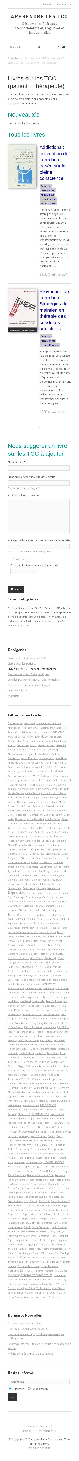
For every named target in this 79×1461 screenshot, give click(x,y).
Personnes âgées (39, 1153)
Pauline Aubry (22, 1149)
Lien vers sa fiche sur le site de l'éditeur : (33, 476)
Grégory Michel (40, 962)
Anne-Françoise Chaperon (21, 767)
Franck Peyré (26, 936)
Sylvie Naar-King (44, 1231)
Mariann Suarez (60, 1070)
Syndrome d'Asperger (26, 1236)
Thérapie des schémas (51, 1244)
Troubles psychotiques (30, 1279)
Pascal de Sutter (31, 1140)
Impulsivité (13, 984)
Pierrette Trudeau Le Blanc (40, 1175)
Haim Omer (13, 967)
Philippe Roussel (16, 1162)
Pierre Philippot (48, 1171)
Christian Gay (48, 841)
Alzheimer (13, 754)
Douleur (59, 897)
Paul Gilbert (56, 1145)
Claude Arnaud (36, 853)
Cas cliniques (55, 823)
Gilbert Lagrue (57, 954)
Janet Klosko (38, 1001)
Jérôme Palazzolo (33, 1027)
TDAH (53, 1235)
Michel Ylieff (24, 1114)
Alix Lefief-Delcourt (26, 749)
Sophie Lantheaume (58, 1210)
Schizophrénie (53, 1205)
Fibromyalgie (42, 928)
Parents (51, 1136)
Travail (63, 1257)
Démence (41, 888)
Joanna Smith (49, 1027)
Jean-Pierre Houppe (58, 1018)
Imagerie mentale (58, 980)
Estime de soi (44, 919)
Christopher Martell (18, 853)
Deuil (28, 884)
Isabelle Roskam (16, 992)
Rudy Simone (30, 1201)
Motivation (42, 1118)
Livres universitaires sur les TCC (27, 658)
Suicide (27, 1227)
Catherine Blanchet (17, 828)
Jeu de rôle (63, 1023)
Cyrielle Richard (61, 867)
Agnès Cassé (56, 736)
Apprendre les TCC (39, 16)
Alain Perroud (37, 741)
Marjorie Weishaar (17, 1092)
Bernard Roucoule (55, 806)
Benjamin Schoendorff (39, 802)
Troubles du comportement (38, 1270)
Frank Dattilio (34, 945)
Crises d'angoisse (29, 867)
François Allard (41, 936)
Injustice (25, 984)
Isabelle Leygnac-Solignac (56, 988)
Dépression (16, 893)
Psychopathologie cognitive (22, 1184)
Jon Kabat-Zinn (15, 1036)
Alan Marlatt (48, 190)
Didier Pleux (51, 893)
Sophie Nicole (30, 1214)
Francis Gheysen (47, 932)
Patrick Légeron (25, 1145)
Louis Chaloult (26, 1053)
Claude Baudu (53, 853)
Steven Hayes (14, 1218)
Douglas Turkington (44, 897)
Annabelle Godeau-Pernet (21, 762)
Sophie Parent (45, 1214)
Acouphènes (14, 732)
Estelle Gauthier (28, 919)
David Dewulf (24, 875)
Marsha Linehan (50, 1092)
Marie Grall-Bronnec (31, 1079)
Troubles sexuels (51, 1279)
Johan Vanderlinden (18, 1031)
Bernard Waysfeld (17, 810)
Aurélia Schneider (45, 789)
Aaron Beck (29, 723)
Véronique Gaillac (26, 1288)
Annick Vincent (58, 771)
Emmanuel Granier (55, 906)
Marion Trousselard (59, 1088)
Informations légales (36, 1426)
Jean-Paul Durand (51, 1014)
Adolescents (16, 736)
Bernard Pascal (15, 806)
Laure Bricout (33, 1044)
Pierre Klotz (32, 1171)
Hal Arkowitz (27, 967)
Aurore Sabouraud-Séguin (54, 793)
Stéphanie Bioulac (50, 1218)
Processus (60, 1175)
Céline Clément (43, 832)
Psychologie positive (59, 1179)
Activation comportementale (36, 732)
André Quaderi (46, 758)
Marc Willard (24, 1070)
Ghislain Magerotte (38, 954)
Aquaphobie (39, 780)
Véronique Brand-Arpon (43, 1284)
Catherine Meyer (37, 828)
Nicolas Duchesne (28, 1127)
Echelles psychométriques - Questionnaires (34, 679)
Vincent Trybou (15, 1292)
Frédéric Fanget (26, 949)
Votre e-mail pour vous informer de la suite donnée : (39, 540)
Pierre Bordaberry (58, 1166)
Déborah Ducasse (41, 884)
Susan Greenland (40, 1227)
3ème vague (15, 723)
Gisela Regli (50, 958)
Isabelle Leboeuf (33, 988)
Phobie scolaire (34, 1162)
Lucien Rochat (27, 1057)
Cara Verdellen (26, 823)
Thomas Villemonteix (43, 1253)
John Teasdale (36, 1031)
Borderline (36, 814)
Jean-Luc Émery (32, 1010)
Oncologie (24, 1136)
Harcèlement (26, 971)
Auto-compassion (28, 797)
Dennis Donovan (50, 345)
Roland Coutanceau (54, 1197)
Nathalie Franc (43, 1122)
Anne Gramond (43, 762)
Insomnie (35, 984)
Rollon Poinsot (15, 1201)
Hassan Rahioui (41, 971)
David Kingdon (56, 875)
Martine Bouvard (29, 1100)
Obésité (44, 1132)
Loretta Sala (63, 1049)
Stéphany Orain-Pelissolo (32, 1223)
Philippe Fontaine (17, 1158)
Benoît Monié (58, 802)
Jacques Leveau (34, 997)
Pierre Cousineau (16, 1171)
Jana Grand (25, 1001)
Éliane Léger (26, 923)
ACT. (36, 727)
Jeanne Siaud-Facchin (18, 1023)
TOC (19, 1257)
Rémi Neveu (49, 1192)
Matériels (13, 695)
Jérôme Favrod (15, 1027)
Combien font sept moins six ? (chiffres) (34, 565)
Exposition (13, 923)
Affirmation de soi (37, 736)
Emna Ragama (53, 910)
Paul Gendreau (41, 1145)
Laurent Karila (23, 1049)
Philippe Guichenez (37, 1158)
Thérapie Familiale (17, 1249)
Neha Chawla (48, 199)
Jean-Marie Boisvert (52, 1010)
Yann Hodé (29, 1297)
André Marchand (29, 758)
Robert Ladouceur (33, 1197)
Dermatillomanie (16, 884)
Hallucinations (42, 967)
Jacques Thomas (51, 997)
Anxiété (39, 775)
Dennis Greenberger (52, 879)
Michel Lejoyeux (48, 1109)
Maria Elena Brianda (41, 1070)
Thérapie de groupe (26, 1244)
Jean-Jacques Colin (51, 1005)
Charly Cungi (24, 841)
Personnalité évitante (18, 1153)
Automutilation (46, 797)
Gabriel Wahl (60, 949)
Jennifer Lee (50, 1023)
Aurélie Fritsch (32, 793)
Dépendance (53, 888)
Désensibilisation (35, 893)
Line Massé (50, 1049)
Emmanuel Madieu (17, 910)
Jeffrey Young (36, 1023)
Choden (36, 841)
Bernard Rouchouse (34, 806)
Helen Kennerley (58, 971)
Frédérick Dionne (44, 949)
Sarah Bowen (48, 203)
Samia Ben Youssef (60, 1201)
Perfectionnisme (39, 1149)
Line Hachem (37, 1049)
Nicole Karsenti (46, 1127)
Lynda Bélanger (53, 1057)
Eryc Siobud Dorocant (56, 915)
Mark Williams (35, 1092)
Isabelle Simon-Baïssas (37, 992)
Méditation (48, 1105)
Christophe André (17, 849)
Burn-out (20, 819)
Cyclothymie (45, 867)
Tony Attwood (31, 1257)
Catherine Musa (55, 828)
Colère (34, 862)
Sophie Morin (15, 1214)
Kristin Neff (59, 1040)
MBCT (60, 1100)
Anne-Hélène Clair (44, 767)
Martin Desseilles (50, 1096)
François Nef (31, 941)
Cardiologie (41, 823)
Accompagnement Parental (53, 728)
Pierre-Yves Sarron (17, 1175)
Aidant (26, 741)
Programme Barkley (18, 1179)
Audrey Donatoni (26, 789)
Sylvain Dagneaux (59, 1227)
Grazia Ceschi (24, 962)
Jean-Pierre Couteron (36, 1018)
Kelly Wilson (46, 1040)
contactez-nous (21, 625)
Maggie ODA (24, 1066)
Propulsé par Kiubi (39, 1448)
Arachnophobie (54, 780)
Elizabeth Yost (31, 906)
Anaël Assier (44, 754)
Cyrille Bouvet (15, 871)
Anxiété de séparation (58, 776)
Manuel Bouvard (54, 1066)
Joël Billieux (63, 1027)
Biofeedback (22, 815)
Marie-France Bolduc (48, 1083)
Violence (29, 1292)
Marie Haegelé (50, 1079)
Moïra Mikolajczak (27, 1118)
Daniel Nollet (30, 871)
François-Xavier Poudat (50, 941)
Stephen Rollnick (62, 1214)
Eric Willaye (38, 915)
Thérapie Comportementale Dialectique (34, 1240)
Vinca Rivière (58, 1288)
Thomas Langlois (23, 1253)
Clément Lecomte (60, 858)
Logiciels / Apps (17, 690)
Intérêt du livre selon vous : (24, 495)
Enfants (14, 914)
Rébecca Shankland (32, 1192)
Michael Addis (31, 1109)
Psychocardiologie (38, 1179)
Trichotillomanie (16, 1262)
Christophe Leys (36, 849)
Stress (49, 1223)
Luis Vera (39, 1057)
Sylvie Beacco (28, 1231)
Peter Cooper (56, 1153)
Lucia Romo (53, 1053)
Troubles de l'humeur (29, 1266)
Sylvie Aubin (14, 1231)
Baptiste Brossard (17, 802)
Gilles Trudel (36, 958)
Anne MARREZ (59, 762)
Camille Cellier (52, 819)
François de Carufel (60, 936)
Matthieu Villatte (47, 1100)
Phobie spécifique (19, 1166)
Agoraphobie (14, 741)
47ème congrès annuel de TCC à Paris (30, 1353)
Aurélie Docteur (16, 793)
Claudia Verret (42, 858)
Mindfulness (47, 194)
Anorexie (12, 776)
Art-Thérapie (36, 784)
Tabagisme (44, 1236)
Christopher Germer (56, 849)
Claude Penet (27, 858)
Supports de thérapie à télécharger (29, 685)
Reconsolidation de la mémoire (41, 1188)
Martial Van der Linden (28, 1096)
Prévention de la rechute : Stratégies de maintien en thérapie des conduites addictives (54, 310)
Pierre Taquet (63, 1171)
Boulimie (49, 814)
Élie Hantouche (41, 923)
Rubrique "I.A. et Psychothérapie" (28, 1328)
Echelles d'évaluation (39, 901)
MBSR (67, 1100)
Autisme (13, 797)
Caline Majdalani (35, 819)
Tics (57, 1253)
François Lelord (16, 941)
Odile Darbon (57, 1132)
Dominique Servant (23, 897)
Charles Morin (37, 836)
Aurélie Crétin (62, 789)
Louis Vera (40, 1053)
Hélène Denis (27, 980)
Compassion (45, 862)
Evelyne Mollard (61, 919)
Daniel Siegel (45, 871)
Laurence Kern (48, 1044)
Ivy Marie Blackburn (60, 992)
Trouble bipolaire (50, 1261)
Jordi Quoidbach (46, 1036)
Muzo (52, 1118)
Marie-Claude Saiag (27, 1083)
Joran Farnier (30, 1036)
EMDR (42, 906)
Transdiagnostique (49, 1257)
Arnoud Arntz (21, 784)
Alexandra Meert (46, 745)
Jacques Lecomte (16, 997)
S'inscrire (47, 4)
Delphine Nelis (15, 879)
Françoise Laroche (17, 945)
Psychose (42, 1184)
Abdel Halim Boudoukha (48, 723)
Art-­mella (47, 784)
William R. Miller (58, 1292)
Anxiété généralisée (19, 780)
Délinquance (29, 888)
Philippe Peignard (57, 1158)
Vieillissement (43, 1288)
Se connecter (63, 4)
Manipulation (38, 1066)
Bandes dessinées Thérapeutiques (29, 674)
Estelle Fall (13, 919)
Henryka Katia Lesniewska (39, 975)
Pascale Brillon (47, 1140)
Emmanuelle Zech (37, 910)
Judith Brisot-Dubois (28, 1040)
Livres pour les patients (22, 663)
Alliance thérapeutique (48, 749)
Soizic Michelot (25, 1210)
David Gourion (40, 875)
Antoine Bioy (25, 776)
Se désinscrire (40, 1388)
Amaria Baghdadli (28, 754)
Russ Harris (44, 1201)
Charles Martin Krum (18, 836)
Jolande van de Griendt (56, 1031)
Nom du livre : (17, 462)
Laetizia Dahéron (16, 1044)
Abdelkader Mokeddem (20, 728)
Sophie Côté (41, 1210)
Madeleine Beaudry (48, 1062)
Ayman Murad (61, 797)
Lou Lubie (13, 1053)
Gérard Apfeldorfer (18, 954)
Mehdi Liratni (14, 1105)
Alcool (33, 745)
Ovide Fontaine (39, 1136)
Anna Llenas (61, 758)
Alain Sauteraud (53, 741)
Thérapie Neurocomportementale (45, 1249)
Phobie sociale (53, 1162)
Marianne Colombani (18, 1075)
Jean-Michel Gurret (32, 1014)
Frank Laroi (47, 945)
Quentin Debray (56, 1184)
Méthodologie (15, 1109)
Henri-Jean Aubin (16, 975)
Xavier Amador (15, 1297)
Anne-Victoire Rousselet (37, 771)
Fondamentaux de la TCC (23, 932)
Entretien (27, 915)
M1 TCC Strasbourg (27, 1062)
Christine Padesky (33, 845)
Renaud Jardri (15, 1192)
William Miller (42, 1292)
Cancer (64, 819)
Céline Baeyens (25, 832)
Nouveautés (29, 1131)
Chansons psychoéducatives (25, 1323)
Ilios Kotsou (41, 980)
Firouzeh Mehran (58, 928)
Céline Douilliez (60, 832)
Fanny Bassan (27, 928)
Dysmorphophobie (18, 901)
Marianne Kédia (38, 1075)
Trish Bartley (32, 1262)
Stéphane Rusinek (31, 1218)
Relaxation (63, 1188)
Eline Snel (56, 901)
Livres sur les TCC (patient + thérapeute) (32, 668)
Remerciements (46, 1430)
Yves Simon (41, 1297)
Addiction (46, 186)
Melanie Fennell (31, 1105)
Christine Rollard (51, 845)
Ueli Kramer (23, 1284)
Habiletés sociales (58, 962)
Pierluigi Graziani (39, 1166)
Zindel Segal (54, 1297)
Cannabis (12, 823)
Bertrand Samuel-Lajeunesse (41, 810)
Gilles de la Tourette (18, 958)
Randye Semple (15, 1188)
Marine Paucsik (40, 1088)
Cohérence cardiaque (19, 862)
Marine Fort (26, 1088)
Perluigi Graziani (56, 1149)
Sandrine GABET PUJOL (19, 1205)
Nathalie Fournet (26, 1122)
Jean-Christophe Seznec (28, 1005)
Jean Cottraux (54, 1001)
